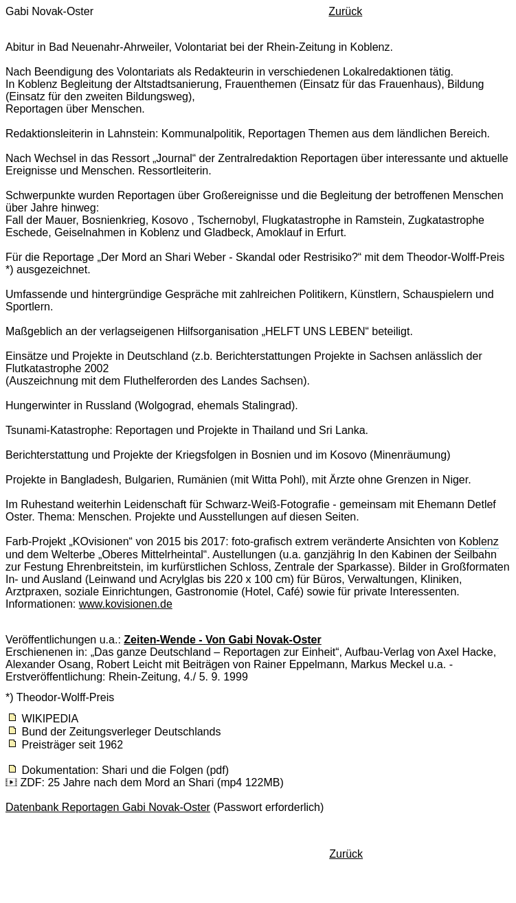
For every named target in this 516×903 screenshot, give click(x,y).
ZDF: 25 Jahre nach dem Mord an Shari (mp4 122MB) (151, 782)
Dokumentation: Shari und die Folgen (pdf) (125, 770)
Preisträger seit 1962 (72, 745)
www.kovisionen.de (125, 604)
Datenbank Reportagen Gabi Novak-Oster (107, 807)
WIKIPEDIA (49, 718)
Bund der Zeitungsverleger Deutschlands (121, 732)
